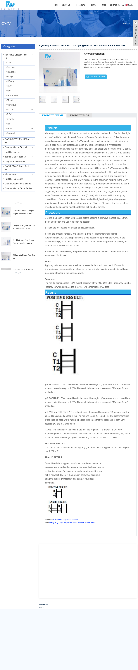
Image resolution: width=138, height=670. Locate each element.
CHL (9, 62)
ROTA (10, 109)
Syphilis (10, 119)
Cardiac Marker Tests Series (18, 188)
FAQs (104, 5)
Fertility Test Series (14, 179)
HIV (9, 91)
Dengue (11, 67)
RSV (9, 114)
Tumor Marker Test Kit (15, 157)
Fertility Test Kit (12, 152)
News (94, 5)
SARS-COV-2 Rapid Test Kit (17, 168)
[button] (18, 203)
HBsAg (10, 81)
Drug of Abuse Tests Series (18, 184)
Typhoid (11, 133)
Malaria (10, 100)
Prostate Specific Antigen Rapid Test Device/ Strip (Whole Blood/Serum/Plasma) (23, 212)
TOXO (10, 128)
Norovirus (11, 105)
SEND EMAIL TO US (97, 77)
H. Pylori (11, 76)
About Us (67, 5)
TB (8, 124)
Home (56, 5)
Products (82, 5)
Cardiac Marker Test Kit (16, 147)
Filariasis (11, 72)
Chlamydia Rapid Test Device (24, 256)
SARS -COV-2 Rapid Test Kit (17, 141)
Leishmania (12, 95)
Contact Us (115, 5)
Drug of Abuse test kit (15, 161)
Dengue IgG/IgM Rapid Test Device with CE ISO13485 (24, 227)
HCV (9, 86)
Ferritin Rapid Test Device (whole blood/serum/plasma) (24, 242)
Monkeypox (10, 174)
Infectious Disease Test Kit (16, 56)
